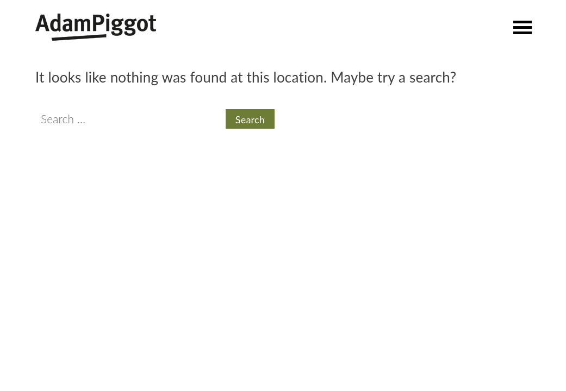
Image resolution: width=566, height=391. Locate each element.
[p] (523, 25)
